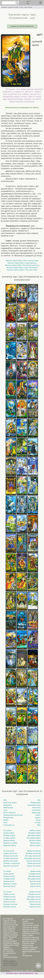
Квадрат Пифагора (30, 947)
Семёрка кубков (9, 838)
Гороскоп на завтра (30, 927)
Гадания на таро (9, 923)
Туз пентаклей (8, 851)
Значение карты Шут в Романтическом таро (22, 265)
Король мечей (35, 886)
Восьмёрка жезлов (34, 899)
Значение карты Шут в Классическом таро (22, 260)
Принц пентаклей (34, 863)
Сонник (25, 921)
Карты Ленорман (10, 937)
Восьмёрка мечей (34, 879)
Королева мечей (9, 886)
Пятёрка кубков (9, 835)
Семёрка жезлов (9, 899)
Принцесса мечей (9, 884)
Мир (39, 825)
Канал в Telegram (10, 965)
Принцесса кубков (10, 843)
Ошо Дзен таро (9, 927)
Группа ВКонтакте (10, 963)
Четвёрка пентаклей (33, 853)
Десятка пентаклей (33, 861)
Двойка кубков (35, 830)
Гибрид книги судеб (11, 945)
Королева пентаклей (11, 866)
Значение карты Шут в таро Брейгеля (21, 263)
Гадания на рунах (10, 933)
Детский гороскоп (29, 941)
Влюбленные (8, 807)
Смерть (38, 815)
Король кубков (35, 845)
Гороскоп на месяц (30, 931)
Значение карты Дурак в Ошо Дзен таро (22, 270)
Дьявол (38, 817)
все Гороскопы (28, 919)
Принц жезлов (35, 904)
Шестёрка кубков (34, 835)
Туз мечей (7, 871)
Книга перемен (9, 931)
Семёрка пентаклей (10, 858)
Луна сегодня (27, 923)
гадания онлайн (13, 7)
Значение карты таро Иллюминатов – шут (22, 973)
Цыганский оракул (10, 957)
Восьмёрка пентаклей (32, 858)
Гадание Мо (8, 949)
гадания (4, 7)
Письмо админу (9, 961)
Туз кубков (7, 830)
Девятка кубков (9, 840)
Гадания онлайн (9, 921)
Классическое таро (10, 925)
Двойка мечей (35, 871)
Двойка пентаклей (34, 851)
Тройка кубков (8, 833)
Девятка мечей (8, 881)
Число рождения (29, 949)
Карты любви (27, 935)
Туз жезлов (7, 892)
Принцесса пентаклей (11, 863)
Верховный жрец (34, 805)
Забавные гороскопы (30, 933)
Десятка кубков (35, 840)
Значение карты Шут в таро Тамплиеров (22, 267)
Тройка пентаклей (10, 853)
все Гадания (8, 919)
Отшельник (36, 810)
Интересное (27, 955)
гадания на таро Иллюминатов (22, 26)
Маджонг (6, 947)
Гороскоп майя (28, 943)
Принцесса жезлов (10, 904)
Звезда (38, 820)
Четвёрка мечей (35, 874)
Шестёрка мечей (34, 876)
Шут (5, 800)
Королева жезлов (9, 907)
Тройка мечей (8, 874)
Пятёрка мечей (8, 876)
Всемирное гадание (11, 943)
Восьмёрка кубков (34, 838)
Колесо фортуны (9, 812)
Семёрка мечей (9, 879)
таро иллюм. (28, 7)
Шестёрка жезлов (34, 897)
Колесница (37, 807)
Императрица (36, 802)
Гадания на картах (10, 935)
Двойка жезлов (35, 892)
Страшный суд (8, 825)
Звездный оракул (10, 941)
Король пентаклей (34, 866)
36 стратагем (8, 951)
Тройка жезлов (8, 894)
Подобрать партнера (30, 937)
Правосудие (36, 812)
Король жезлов (35, 907)
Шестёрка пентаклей (33, 856)
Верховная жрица (10, 802)
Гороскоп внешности (30, 939)
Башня (5, 820)
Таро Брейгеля (9, 929)
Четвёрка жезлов (34, 894)
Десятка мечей (35, 881)
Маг (39, 800)
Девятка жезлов (9, 902)
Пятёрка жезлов (9, 897)
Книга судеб (8, 939)
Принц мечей (36, 884)
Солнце (38, 822)
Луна (5, 822)
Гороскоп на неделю (30, 929)
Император (7, 805)
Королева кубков (9, 845)
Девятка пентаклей (10, 861)
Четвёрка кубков (34, 833)
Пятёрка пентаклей (10, 856)
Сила (5, 810)
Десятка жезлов (35, 902)
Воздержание (8, 817)
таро (21, 7)
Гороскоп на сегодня (30, 925)
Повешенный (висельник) (13, 815)
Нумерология (27, 945)
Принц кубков (35, 843)
